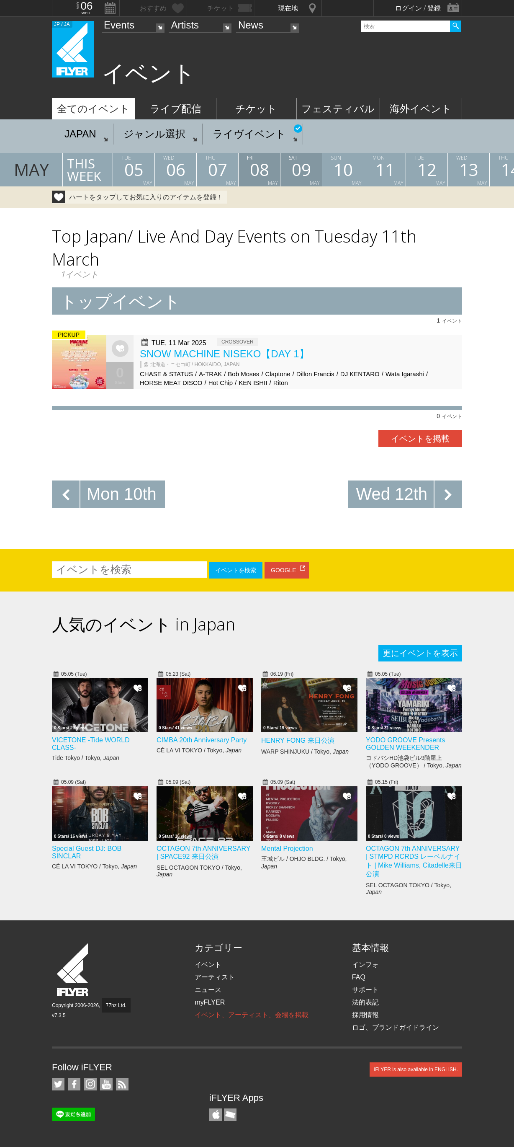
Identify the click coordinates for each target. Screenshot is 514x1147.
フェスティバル (338, 108)
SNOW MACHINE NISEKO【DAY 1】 (224, 353)
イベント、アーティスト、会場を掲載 (251, 1014)
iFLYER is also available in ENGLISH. (416, 1069)
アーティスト (215, 977)
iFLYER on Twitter (58, 1084)
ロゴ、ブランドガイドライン (395, 1027)
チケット (256, 108)
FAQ (358, 977)
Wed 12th (392, 494)
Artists (185, 25)
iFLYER (73, 970)
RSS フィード (122, 1084)
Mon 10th (122, 494)
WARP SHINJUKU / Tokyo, (305, 751)
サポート (365, 989)
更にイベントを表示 (420, 653)
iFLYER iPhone (215, 1114)
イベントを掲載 (420, 438)
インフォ (365, 964)
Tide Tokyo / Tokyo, (85, 757)
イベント (208, 964)
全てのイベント (93, 108)
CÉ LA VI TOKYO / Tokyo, (199, 750)
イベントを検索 (235, 570)
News (250, 25)
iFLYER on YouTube (106, 1084)
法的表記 (365, 1002)
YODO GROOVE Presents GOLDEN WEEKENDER (405, 743)
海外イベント (421, 108)
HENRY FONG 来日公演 (297, 740)
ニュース (208, 989)
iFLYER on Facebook (74, 1084)
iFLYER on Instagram (90, 1084)
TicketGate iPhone (230, 1114)
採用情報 (365, 1014)
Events (119, 25)
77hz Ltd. (116, 1005)
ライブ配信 (175, 108)
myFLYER (210, 1002)
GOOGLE (283, 570)
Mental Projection (287, 848)
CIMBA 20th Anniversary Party (202, 740)
